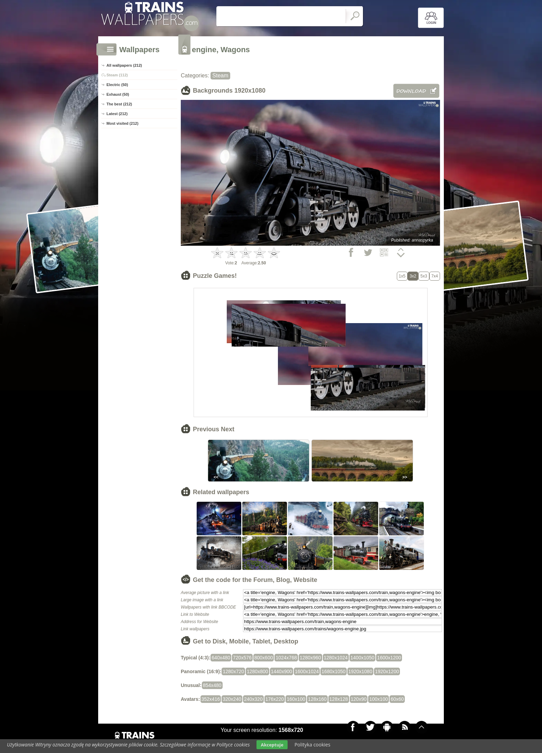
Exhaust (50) (117, 94)
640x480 (221, 657)
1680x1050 (333, 671)
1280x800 (257, 671)
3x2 (413, 276)
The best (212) (119, 104)
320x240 (232, 699)
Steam (220, 75)
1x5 (402, 276)
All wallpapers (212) (124, 65)
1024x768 (286, 657)
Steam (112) (117, 75)
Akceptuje (272, 745)
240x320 (253, 699)
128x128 (338, 699)
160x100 (296, 699)
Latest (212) (117, 114)
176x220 (274, 699)
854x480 (212, 685)
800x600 (263, 657)
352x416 (211, 699)
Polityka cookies (312, 744)
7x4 (434, 276)
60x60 (397, 699)
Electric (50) (117, 85)
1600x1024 (307, 671)
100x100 (378, 699)
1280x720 (233, 671)
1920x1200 (387, 671)
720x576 (242, 657)
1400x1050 (362, 657)
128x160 (317, 699)
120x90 (359, 699)
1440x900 (281, 671)
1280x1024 (336, 657)
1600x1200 (389, 657)
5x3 (423, 276)
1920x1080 (360, 671)
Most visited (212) (122, 123)
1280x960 (310, 657)
